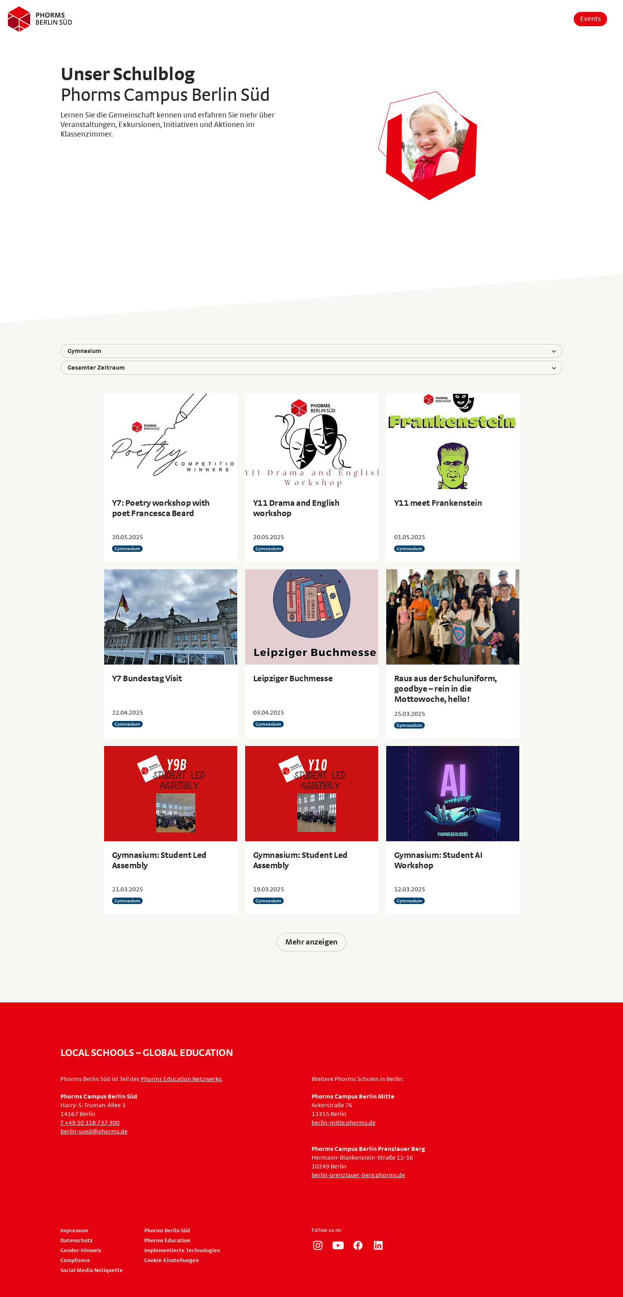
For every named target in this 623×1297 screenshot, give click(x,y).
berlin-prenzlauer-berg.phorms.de (358, 1175)
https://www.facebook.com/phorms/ (358, 1245)
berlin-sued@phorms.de (94, 1131)
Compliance (75, 1260)
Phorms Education (167, 1240)
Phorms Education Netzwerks (181, 1079)
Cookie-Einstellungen (171, 1260)
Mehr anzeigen (311, 942)
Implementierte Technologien (182, 1250)
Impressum (74, 1230)
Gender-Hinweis (80, 1250)
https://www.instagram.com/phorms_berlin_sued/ (318, 1245)
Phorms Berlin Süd (167, 1230)
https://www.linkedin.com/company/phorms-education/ (378, 1245)
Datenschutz (76, 1240)
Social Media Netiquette (91, 1270)
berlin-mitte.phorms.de (343, 1123)
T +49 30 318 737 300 (90, 1123)
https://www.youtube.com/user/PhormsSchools (338, 1245)
